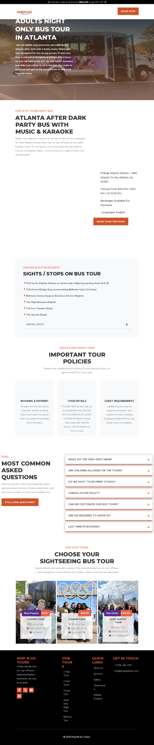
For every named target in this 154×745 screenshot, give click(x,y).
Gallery (97, 679)
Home (43, 12)
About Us (98, 667)
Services (55, 12)
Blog (87, 12)
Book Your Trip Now (111, 221)
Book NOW (128, 11)
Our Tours (70, 12)
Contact (98, 12)
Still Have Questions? (20, 502)
